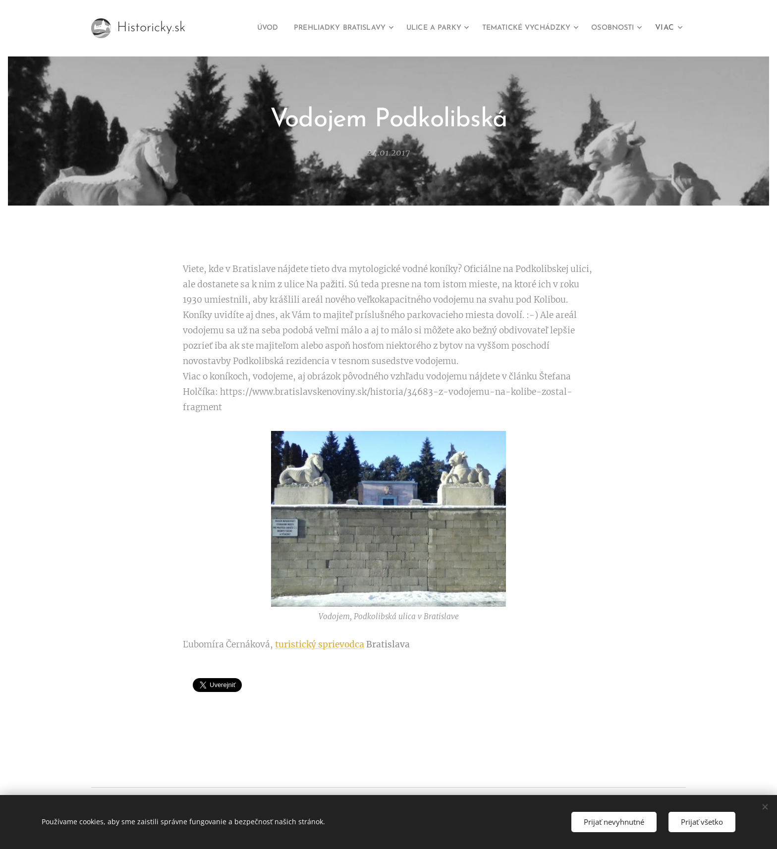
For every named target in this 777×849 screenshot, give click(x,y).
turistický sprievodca (319, 644)
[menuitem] (230, 28)
